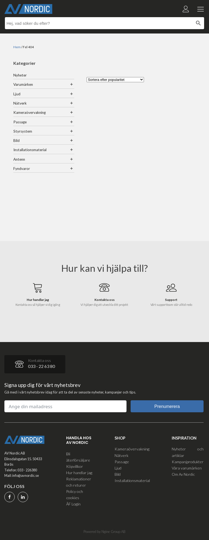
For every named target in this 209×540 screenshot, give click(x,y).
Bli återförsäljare (78, 456)
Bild (16, 140)
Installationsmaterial (30, 150)
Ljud (16, 94)
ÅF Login (73, 504)
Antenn (19, 159)
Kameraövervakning (29, 112)
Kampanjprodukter (188, 461)
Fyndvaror (21, 168)
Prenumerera (167, 406)
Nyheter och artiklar (188, 452)
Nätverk (20, 103)
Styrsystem (22, 131)
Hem (17, 47)
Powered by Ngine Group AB (104, 531)
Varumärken (23, 84)
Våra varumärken (187, 468)
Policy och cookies (74, 494)
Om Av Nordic (183, 474)
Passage (20, 122)
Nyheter (20, 75)
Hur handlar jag (79, 472)
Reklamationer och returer (78, 482)
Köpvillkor (74, 466)
